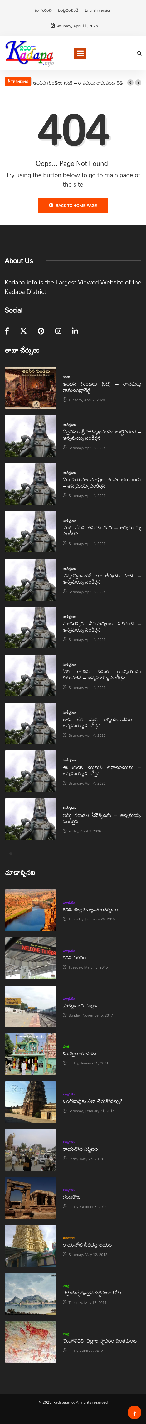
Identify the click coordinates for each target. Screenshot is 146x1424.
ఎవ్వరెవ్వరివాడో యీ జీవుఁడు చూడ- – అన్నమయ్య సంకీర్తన (102, 578)
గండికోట (71, 1196)
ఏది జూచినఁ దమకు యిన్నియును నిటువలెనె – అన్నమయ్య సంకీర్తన (102, 674)
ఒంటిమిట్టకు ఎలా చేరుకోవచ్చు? (92, 1101)
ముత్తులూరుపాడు (79, 1053)
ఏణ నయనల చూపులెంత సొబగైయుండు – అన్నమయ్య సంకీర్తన (102, 482)
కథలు (66, 377)
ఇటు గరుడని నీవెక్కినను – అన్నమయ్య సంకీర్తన (102, 818)
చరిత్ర (66, 1046)
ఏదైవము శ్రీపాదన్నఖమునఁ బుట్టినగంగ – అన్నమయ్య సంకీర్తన (102, 434)
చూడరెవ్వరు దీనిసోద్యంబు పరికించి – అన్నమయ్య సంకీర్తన (102, 626)
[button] (130, 82)
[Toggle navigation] (80, 53)
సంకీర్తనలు (69, 425)
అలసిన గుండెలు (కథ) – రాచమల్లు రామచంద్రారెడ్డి (78, 83)
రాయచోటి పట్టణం (80, 1149)
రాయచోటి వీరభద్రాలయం (87, 1244)
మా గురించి (43, 10)
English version (98, 10)
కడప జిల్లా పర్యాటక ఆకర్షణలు (91, 909)
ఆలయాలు (69, 1238)
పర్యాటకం (69, 902)
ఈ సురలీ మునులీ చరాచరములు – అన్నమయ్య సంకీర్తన (102, 770)
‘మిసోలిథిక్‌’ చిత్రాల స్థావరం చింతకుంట (100, 1340)
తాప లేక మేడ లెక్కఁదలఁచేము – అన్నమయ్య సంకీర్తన (102, 722)
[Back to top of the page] (134, 1414)
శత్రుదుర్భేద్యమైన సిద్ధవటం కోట (92, 1292)
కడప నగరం (74, 957)
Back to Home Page (73, 205)
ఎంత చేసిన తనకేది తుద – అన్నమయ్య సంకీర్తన (102, 530)
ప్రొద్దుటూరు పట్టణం (81, 1005)
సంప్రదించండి (68, 10)
